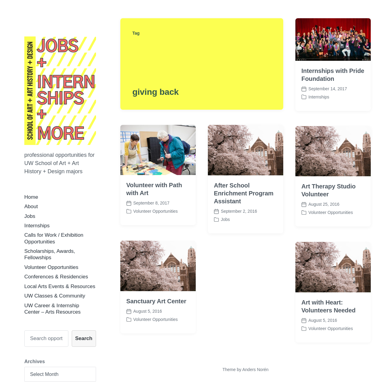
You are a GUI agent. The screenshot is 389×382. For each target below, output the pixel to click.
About (31, 206)
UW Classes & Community (54, 296)
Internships (37, 226)
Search (83, 338)
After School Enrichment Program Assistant (244, 193)
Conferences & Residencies (56, 277)
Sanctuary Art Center (156, 309)
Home (31, 197)
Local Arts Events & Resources (59, 286)
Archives (34, 361)
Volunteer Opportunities (51, 267)
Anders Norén (255, 369)
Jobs (29, 216)
